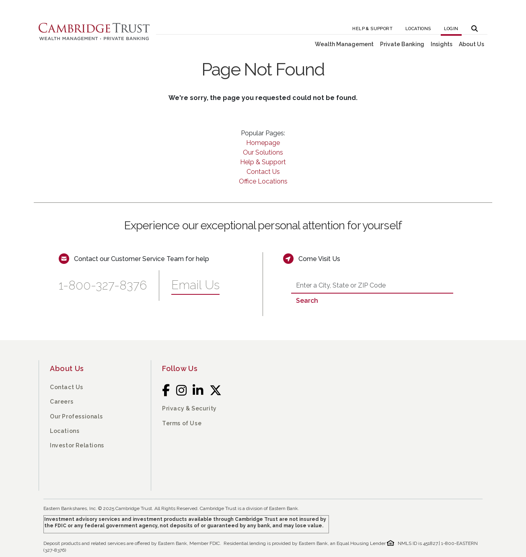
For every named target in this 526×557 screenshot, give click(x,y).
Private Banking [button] (402, 44)
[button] (474, 26)
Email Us (195, 285)
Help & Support (372, 28)
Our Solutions (263, 152)
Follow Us (179, 368)
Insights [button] (441, 44)
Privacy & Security (189, 408)
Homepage (263, 143)
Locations (418, 28)
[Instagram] (181, 390)
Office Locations (263, 181)
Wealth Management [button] (344, 44)
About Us (67, 368)
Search (307, 300)
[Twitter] (216, 390)
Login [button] (451, 28)
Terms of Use (181, 423)
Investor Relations (77, 445)
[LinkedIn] (198, 390)
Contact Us (263, 171)
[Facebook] (166, 390)
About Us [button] (471, 44)
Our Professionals (76, 416)
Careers (61, 401)
